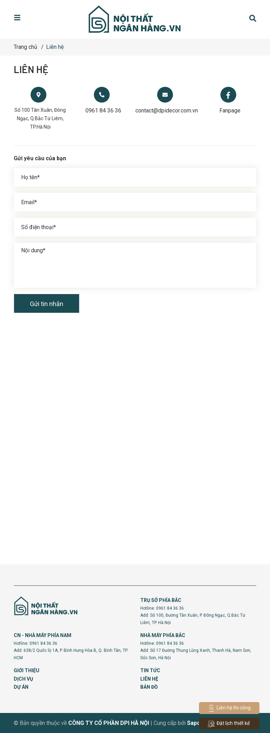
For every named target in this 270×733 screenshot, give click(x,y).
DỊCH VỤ (23, 679)
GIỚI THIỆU (26, 670)
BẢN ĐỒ (149, 687)
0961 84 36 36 (103, 110)
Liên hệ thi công (229, 708)
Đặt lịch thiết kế (229, 723)
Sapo (193, 723)
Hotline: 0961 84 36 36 (162, 608)
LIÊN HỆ (149, 679)
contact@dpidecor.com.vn (166, 110)
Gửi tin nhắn (46, 303)
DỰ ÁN (21, 687)
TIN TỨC (150, 670)
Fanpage (229, 110)
